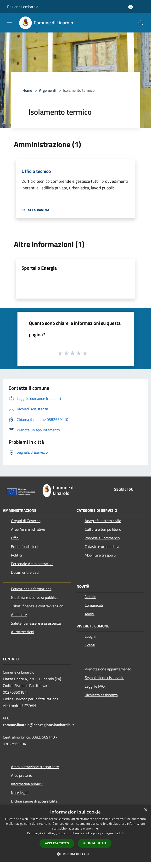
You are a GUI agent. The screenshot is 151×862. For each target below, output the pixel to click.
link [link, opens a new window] (121, 833)
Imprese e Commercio (102, 538)
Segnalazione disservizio (104, 677)
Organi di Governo (25, 521)
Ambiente (19, 614)
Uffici (15, 538)
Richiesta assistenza (101, 695)
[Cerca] (141, 23)
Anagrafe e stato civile (103, 521)
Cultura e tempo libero (103, 529)
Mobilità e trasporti (100, 555)
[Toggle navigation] (9, 22)
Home (27, 90)
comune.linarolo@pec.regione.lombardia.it (38, 725)
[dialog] (75, 833)
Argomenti (47, 90)
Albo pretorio (21, 775)
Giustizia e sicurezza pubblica (34, 597)
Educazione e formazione (31, 589)
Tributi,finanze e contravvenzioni (37, 606)
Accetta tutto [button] (57, 843)
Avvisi (90, 614)
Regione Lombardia (22, 7)
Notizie (90, 597)
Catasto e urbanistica (102, 546)
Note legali (19, 792)
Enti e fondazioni (24, 546)
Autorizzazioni (22, 632)
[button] (76, 853)
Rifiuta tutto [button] (94, 843)
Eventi (90, 645)
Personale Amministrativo (32, 564)
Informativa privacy (27, 784)
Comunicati (94, 605)
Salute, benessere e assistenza (36, 623)
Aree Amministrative (28, 529)
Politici (16, 555)
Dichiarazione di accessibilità (34, 801)
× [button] (145, 810)
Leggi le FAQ (95, 686)
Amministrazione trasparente (35, 767)
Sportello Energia (39, 268)
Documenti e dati (25, 572)
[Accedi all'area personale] (130, 7)
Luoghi (90, 636)
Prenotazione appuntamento (108, 669)
